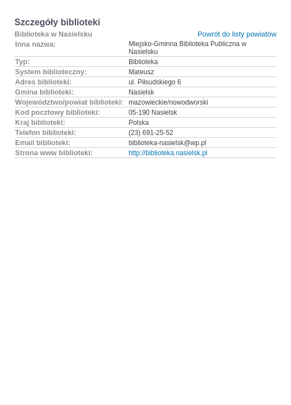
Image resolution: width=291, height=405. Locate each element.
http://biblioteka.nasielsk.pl (167, 153)
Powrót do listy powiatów (237, 34)
